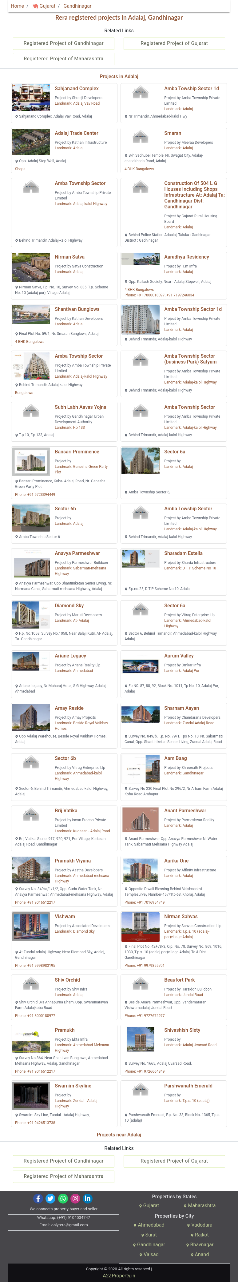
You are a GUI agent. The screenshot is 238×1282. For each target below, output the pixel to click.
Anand (200, 1254)
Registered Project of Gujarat (174, 43)
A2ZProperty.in (119, 1276)
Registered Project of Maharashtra (64, 59)
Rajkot (200, 1235)
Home (17, 6)
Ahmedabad (148, 1225)
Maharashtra (200, 1205)
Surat (149, 1235)
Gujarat (43, 6)
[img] (35, 6)
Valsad (148, 1254)
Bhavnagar (200, 1245)
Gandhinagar (77, 6)
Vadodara (199, 1225)
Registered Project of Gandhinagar (64, 43)
